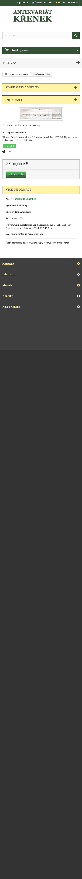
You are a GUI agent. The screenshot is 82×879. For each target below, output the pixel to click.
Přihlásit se (73, 2)
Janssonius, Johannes (25, 198)
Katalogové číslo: (11, 132)
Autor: (9, 199)
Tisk (9, 151)
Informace (14, 100)
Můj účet (7, 285)
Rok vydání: (12, 218)
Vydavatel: (11, 205)
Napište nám (22, 2)
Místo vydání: (13, 212)
